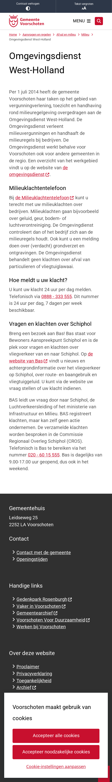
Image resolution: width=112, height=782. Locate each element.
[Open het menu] (82, 21)
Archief (26, 687)
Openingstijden (32, 559)
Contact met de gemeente (43, 552)
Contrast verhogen (28, 6)
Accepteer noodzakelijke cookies (56, 752)
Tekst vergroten (84, 6)
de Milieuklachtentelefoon (44, 197)
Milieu (85, 34)
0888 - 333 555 (56, 296)
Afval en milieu (66, 34)
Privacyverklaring (34, 673)
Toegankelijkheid (33, 680)
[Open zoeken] (99, 21)
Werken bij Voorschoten (41, 626)
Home (13, 34)
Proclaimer (27, 666)
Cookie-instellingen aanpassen (56, 766)
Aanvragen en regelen (37, 34)
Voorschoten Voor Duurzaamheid (53, 620)
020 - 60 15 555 (43, 455)
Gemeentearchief (37, 613)
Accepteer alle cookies (56, 735)
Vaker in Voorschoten (41, 606)
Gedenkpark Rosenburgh (44, 599)
